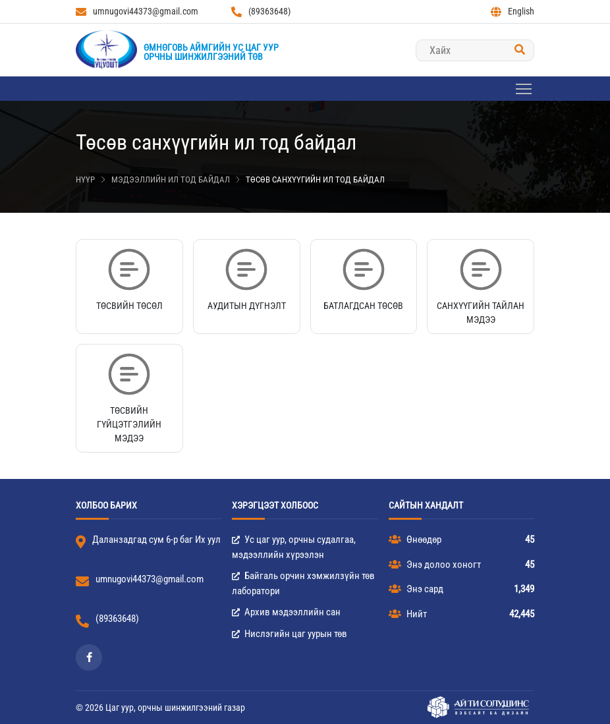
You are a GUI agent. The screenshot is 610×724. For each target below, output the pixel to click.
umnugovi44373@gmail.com (137, 11)
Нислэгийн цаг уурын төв (289, 634)
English (512, 11)
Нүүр (85, 179)
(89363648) (261, 11)
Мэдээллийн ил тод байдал (170, 179)
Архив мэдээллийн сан (286, 612)
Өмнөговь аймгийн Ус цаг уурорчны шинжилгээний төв (211, 52)
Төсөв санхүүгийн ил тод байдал (315, 179)
